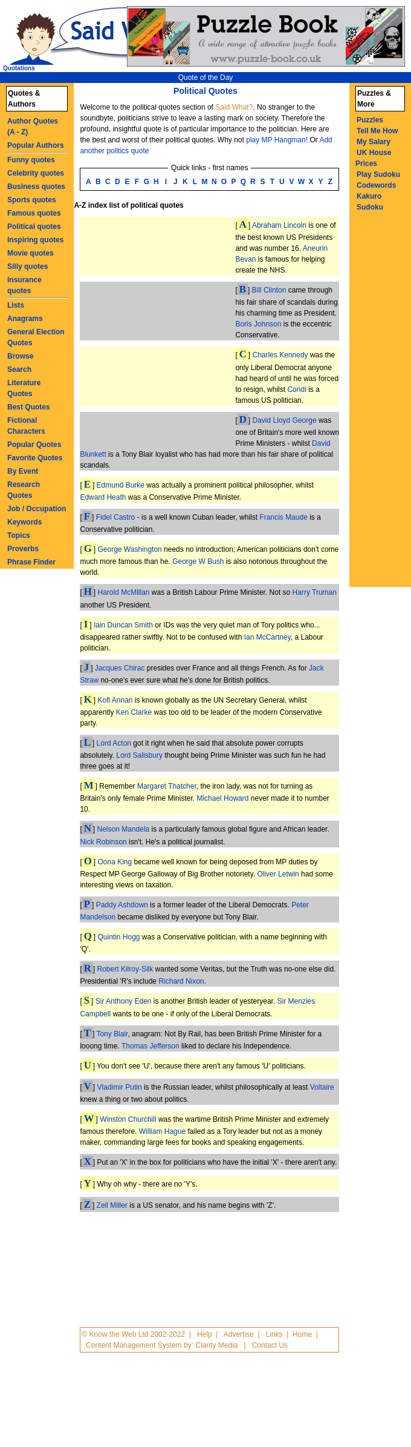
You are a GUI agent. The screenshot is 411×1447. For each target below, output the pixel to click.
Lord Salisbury (139, 755)
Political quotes (34, 226)
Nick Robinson (103, 842)
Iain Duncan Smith (123, 625)
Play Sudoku (378, 174)
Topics (18, 535)
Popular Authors (35, 145)
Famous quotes (34, 213)
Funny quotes (31, 160)
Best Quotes (28, 407)
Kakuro (369, 196)
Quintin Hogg (118, 937)
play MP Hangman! (277, 140)
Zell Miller (112, 1205)
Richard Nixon (181, 981)
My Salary (373, 141)
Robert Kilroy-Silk (125, 969)
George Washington (129, 549)
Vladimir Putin (119, 1087)
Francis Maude (283, 517)
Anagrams (25, 318)
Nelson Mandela (123, 829)
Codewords (376, 185)
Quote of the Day (205, 77)
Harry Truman (315, 592)
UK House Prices (373, 158)
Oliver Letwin (278, 874)
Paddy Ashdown (122, 905)
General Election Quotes (36, 337)
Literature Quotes (23, 388)
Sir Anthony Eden (123, 1001)
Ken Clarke (134, 712)
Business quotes (36, 186)
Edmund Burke (120, 485)
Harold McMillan (123, 592)
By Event (22, 471)
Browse (20, 356)
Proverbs (23, 549)
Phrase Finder (31, 562)
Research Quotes (23, 490)
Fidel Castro (115, 517)
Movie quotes (30, 253)
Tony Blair (112, 1034)
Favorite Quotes (34, 458)
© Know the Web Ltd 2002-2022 (133, 1334)
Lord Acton (114, 743)
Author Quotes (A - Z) (32, 126)
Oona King (114, 862)
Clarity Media (216, 1345)
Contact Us (270, 1345)
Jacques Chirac (120, 668)
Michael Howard (222, 798)
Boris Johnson (258, 324)
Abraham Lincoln (279, 225)
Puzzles (370, 120)
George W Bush (198, 561)
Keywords (24, 522)
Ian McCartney (267, 637)
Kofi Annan (114, 700)
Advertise (239, 1334)
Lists (15, 305)
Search (19, 369)
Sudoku (370, 207)
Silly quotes (27, 266)
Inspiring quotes (35, 240)
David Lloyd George (285, 420)
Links (274, 1334)
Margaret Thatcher (166, 786)
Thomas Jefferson (150, 1046)
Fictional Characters (26, 425)
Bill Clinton (269, 290)
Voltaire (322, 1087)
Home (302, 1334)
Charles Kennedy (280, 355)
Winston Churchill (128, 1119)
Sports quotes (31, 200)
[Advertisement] (121, 330)
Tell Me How (377, 131)
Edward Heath (103, 497)
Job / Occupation (36, 509)
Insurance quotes (24, 285)
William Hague (162, 1131)
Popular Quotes (34, 444)
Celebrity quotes (35, 173)
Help (204, 1334)
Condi (296, 389)
